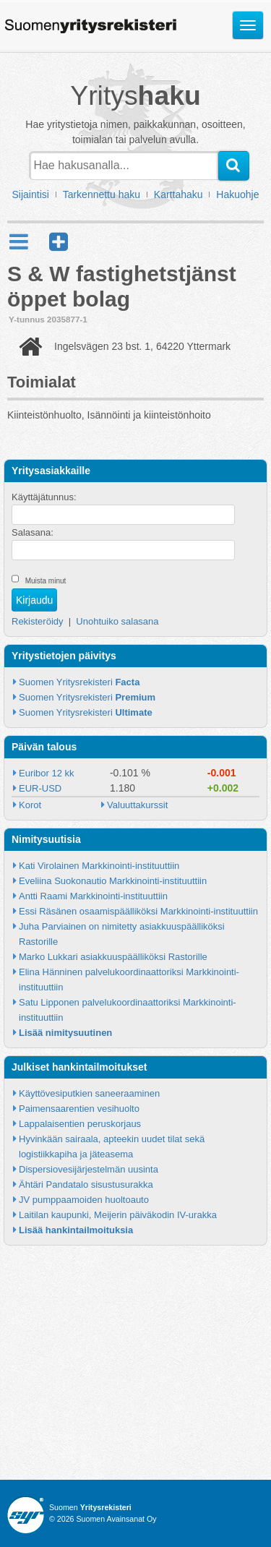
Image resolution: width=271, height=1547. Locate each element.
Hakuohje (237, 194)
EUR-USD (40, 788)
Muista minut (45, 581)
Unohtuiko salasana (117, 621)
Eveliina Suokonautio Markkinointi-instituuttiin (113, 880)
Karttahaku (178, 194)
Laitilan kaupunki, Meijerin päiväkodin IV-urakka (118, 1214)
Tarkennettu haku (101, 194)
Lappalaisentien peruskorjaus (80, 1123)
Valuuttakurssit (137, 805)
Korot (30, 805)
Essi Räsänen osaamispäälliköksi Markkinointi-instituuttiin (138, 911)
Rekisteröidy (38, 621)
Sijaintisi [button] (30, 194)
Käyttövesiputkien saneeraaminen (89, 1093)
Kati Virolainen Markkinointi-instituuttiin (99, 865)
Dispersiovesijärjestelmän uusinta (88, 1169)
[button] (58, 242)
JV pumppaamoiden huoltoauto (84, 1199)
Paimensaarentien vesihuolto (79, 1108)
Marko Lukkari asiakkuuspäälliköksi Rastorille (113, 956)
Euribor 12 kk (46, 773)
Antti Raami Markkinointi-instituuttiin (93, 896)
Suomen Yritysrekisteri (79, 682)
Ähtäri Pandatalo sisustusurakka (86, 1184)
